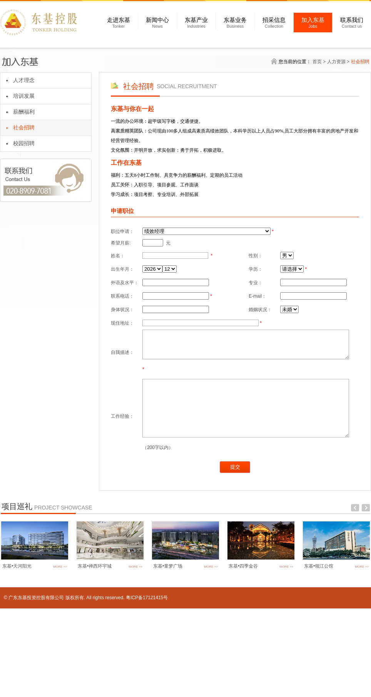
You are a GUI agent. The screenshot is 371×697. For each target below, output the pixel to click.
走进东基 (118, 22)
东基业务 (235, 22)
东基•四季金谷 (243, 654)
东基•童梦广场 (167, 654)
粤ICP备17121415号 (147, 686)
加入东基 (313, 22)
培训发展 (24, 96)
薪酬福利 (24, 112)
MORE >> (60, 655)
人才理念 (24, 80)
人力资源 (336, 61)
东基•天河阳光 (17, 654)
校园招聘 (24, 143)
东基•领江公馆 (318, 654)
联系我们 (352, 22)
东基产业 (196, 22)
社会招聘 (24, 128)
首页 (317, 61)
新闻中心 (157, 22)
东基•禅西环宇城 (95, 654)
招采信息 (274, 22)
